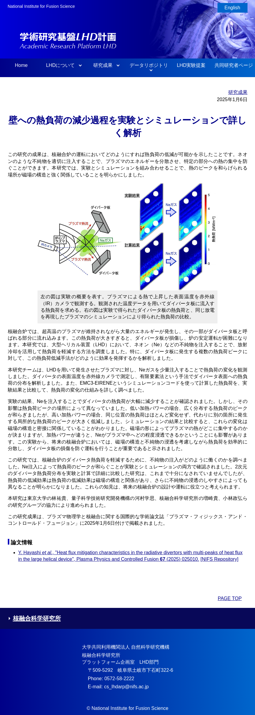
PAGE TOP (230, 598)
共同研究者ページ (233, 65)
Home (21, 65)
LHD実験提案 (191, 65)
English (232, 7)
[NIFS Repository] (219, 559)
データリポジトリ (149, 65)
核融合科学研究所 (34, 618)
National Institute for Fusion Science (41, 6)
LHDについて (60, 65)
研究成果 (102, 65)
